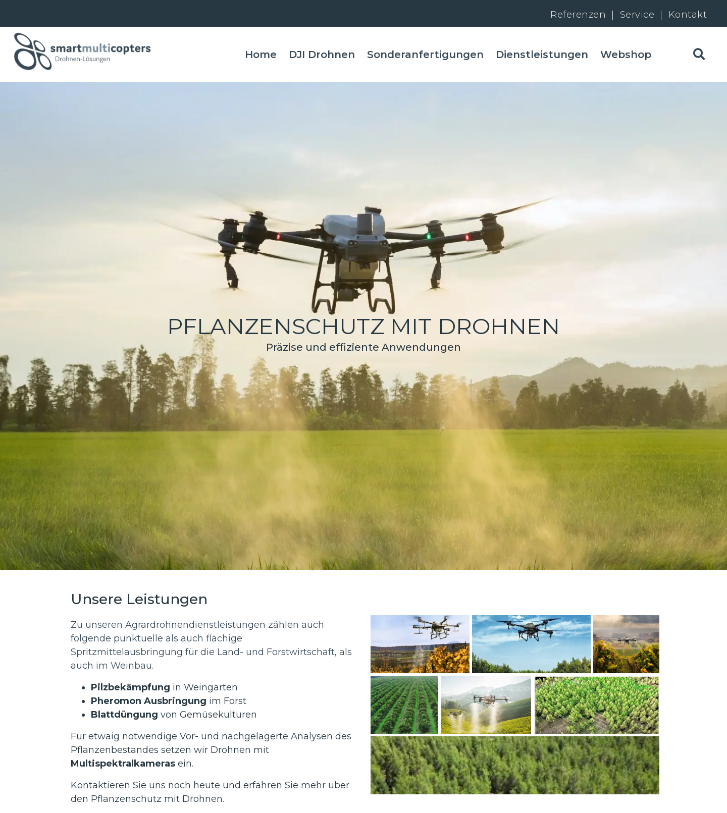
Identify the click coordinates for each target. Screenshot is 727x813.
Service (638, 14)
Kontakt (687, 14)
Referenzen (578, 14)
